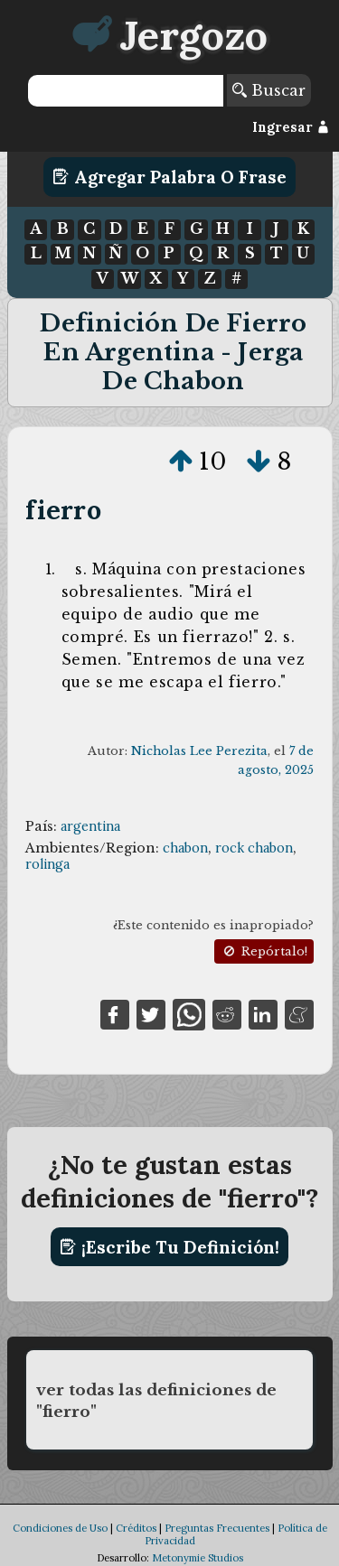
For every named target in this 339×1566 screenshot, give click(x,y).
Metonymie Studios (197, 1558)
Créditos (136, 1528)
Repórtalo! (264, 951)
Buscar (269, 90)
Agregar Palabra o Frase (169, 177)
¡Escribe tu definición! (169, 1247)
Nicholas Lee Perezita (199, 751)
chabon (185, 848)
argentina (90, 826)
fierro (63, 510)
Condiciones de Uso (60, 1528)
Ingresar (290, 127)
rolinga (47, 864)
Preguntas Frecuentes (217, 1528)
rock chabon (254, 848)
